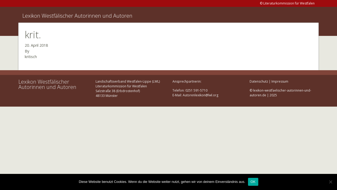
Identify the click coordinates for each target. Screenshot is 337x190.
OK (253, 182)
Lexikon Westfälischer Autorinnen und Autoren (77, 15)
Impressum (279, 81)
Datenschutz (259, 81)
